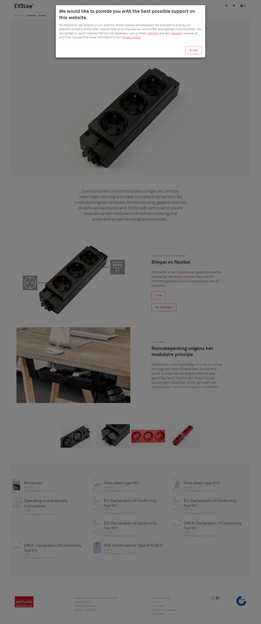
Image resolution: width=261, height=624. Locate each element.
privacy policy (131, 37)
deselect (177, 33)
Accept (193, 50)
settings (152, 33)
